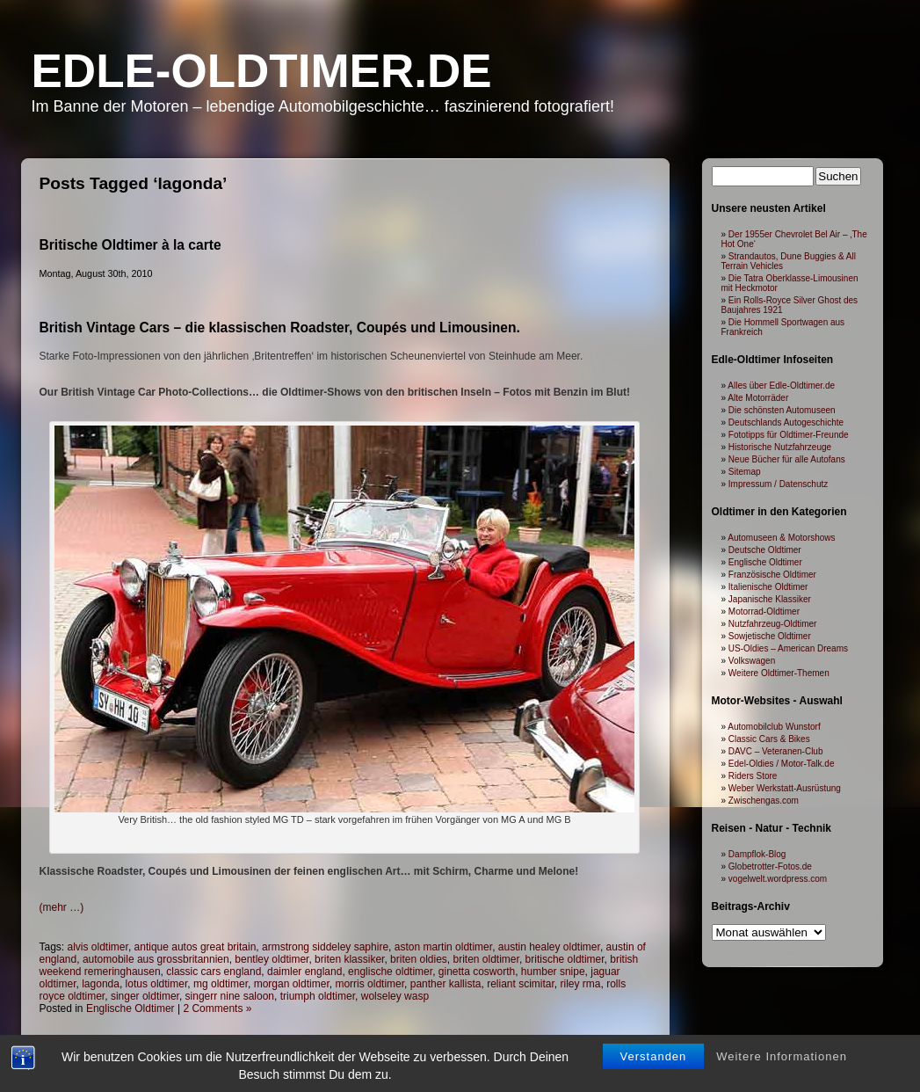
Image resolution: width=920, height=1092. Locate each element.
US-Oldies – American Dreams (788, 648)
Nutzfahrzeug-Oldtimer (772, 624)
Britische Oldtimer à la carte (130, 244)
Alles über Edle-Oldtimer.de (781, 385)
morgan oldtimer (292, 984)
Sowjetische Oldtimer (769, 636)
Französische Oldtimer (772, 574)
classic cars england (213, 971)
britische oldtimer (565, 959)
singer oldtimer (145, 996)
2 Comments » (217, 1008)
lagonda (101, 984)
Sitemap (744, 472)
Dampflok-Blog (757, 854)
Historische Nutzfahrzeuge (779, 447)
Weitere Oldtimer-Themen (778, 673)
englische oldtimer (390, 971)
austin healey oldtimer (549, 947)
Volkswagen (751, 661)
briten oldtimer (486, 959)
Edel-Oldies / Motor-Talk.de (781, 763)
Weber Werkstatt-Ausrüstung (784, 788)
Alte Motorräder (758, 398)
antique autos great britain (195, 947)
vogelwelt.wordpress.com (777, 879)
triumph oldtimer (317, 996)
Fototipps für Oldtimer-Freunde (788, 435)
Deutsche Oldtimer (764, 550)
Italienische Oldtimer (768, 587)
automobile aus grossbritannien (156, 959)
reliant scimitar (520, 984)
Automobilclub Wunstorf (774, 727)
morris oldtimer (369, 984)
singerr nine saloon (229, 996)
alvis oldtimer (98, 947)
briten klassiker (349, 959)
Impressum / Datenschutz (778, 484)
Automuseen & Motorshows (781, 537)
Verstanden (653, 1056)
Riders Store (753, 776)
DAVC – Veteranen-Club (775, 751)
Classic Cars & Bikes (769, 739)
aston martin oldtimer (443, 947)
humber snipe (553, 971)
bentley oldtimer (271, 959)
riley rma (581, 984)
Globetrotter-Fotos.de (770, 866)
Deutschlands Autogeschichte (786, 422)
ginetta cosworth (476, 971)
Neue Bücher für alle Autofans (786, 459)
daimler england (304, 971)
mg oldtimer (220, 984)
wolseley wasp (395, 996)
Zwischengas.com (763, 800)
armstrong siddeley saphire (325, 947)
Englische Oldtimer (130, 1008)
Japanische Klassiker (769, 599)
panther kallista (446, 984)
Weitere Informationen (781, 1056)
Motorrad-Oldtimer (764, 611)
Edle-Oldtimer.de (262, 71)
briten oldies (418, 959)
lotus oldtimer (157, 984)
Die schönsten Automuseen (782, 410)
